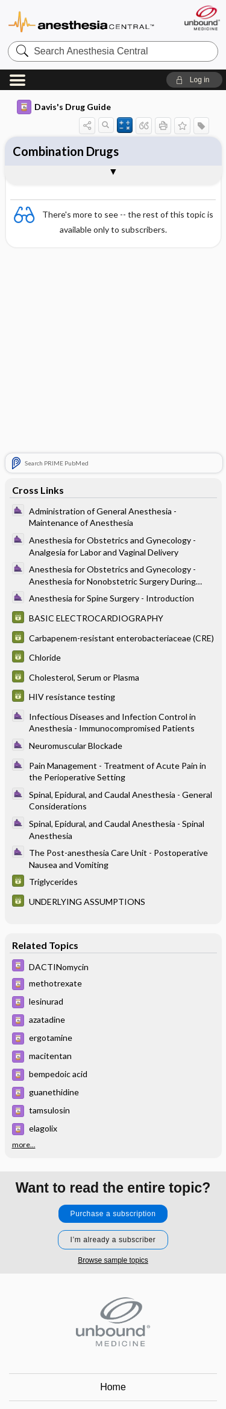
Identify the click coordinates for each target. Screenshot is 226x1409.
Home (113, 1387)
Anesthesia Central (81, 20)
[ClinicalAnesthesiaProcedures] (113, 516)
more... (24, 1144)
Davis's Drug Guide (64, 107)
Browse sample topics (113, 1260)
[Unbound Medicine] (201, 17)
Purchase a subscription (113, 1214)
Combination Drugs (66, 151)
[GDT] (113, 619)
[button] (194, 80)
